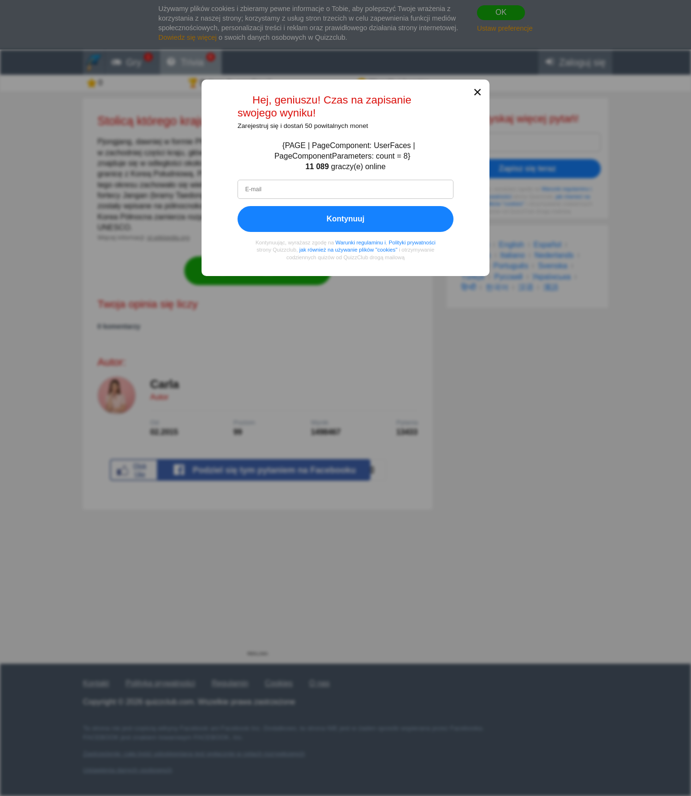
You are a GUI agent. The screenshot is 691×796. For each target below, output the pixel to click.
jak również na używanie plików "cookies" (348, 250)
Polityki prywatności (412, 242)
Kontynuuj (345, 219)
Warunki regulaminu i (360, 242)
